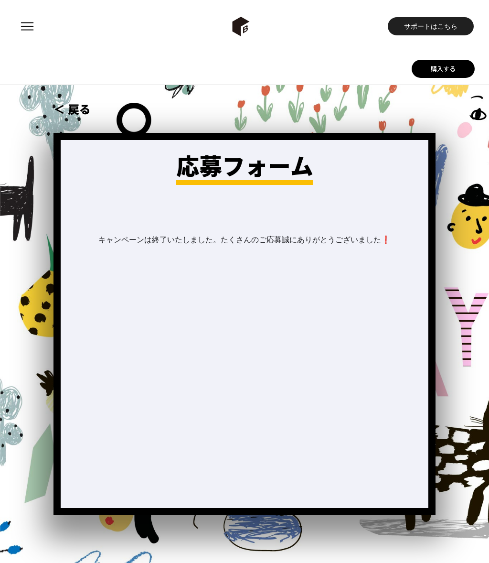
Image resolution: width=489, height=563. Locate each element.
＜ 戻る (72, 108)
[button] (27, 26)
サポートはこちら (430, 26)
